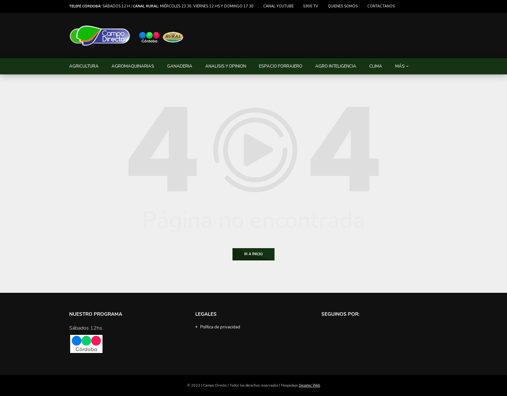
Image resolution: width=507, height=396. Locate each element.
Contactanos (381, 6)
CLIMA (375, 66)
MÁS (400, 66)
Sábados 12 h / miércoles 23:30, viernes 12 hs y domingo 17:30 (161, 6)
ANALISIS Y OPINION (225, 66)
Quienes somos (343, 6)
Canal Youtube (278, 6)
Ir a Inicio (253, 254)
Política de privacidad (220, 327)
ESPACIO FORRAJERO (280, 66)
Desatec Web (309, 385)
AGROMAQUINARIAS (133, 66)
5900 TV (310, 6)
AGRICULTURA (84, 66)
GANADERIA (179, 66)
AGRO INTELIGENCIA (335, 66)
